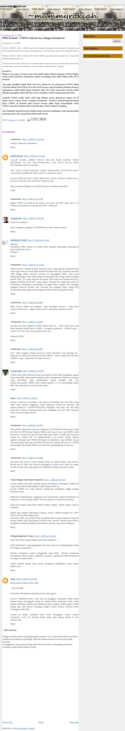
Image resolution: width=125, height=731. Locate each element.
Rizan (13, 398)
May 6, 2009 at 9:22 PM (32, 458)
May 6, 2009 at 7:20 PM (27, 398)
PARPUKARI (16, 156)
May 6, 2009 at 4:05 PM (32, 349)
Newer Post (7, 722)
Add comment (10, 630)
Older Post (74, 722)
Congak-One (16, 218)
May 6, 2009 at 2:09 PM (32, 302)
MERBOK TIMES (18, 240)
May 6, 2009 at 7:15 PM (33, 371)
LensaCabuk (16, 371)
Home (41, 722)
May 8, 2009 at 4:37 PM (26, 579)
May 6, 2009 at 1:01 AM (34, 156)
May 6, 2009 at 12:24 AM (33, 139)
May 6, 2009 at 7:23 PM (32, 425)
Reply (12, 147)
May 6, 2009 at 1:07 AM (32, 199)
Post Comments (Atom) (24, 728)
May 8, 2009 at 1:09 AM (45, 536)
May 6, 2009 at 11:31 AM (33, 264)
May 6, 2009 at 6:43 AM (38, 240)
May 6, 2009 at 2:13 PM (32, 321)
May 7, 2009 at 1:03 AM (54, 479)
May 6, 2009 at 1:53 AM (33, 218)
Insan (12, 579)
